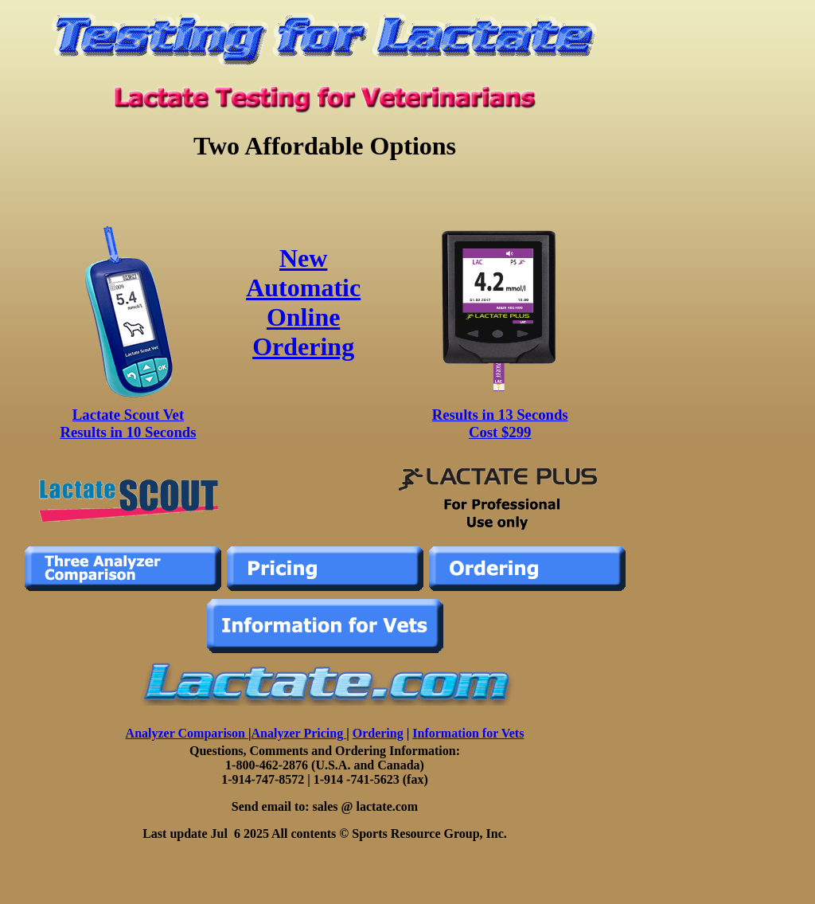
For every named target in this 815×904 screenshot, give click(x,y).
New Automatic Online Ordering (303, 302)
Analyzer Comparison (187, 733)
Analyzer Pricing (299, 733)
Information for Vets (468, 733)
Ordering (378, 733)
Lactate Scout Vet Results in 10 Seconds (128, 423)
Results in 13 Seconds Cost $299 (500, 423)
